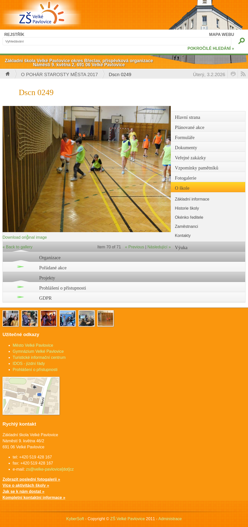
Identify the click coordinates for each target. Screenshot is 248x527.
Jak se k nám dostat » (23, 491)
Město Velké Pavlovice (33, 345)
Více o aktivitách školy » (26, 485)
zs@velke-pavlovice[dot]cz (50, 469)
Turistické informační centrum (39, 357)
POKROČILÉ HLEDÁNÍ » (211, 48)
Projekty (47, 277)
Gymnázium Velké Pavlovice (38, 351)
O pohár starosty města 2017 (59, 74)
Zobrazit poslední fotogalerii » (31, 479)
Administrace (170, 519)
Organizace (50, 257)
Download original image (25, 237)
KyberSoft (75, 519)
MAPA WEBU (221, 34)
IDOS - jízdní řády (29, 363)
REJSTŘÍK (14, 34)
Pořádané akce (53, 267)
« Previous (134, 247)
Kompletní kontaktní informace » (34, 497)
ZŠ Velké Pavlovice (127, 519)
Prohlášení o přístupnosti (62, 288)
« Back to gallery (17, 247)
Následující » (159, 247)
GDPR (45, 298)
